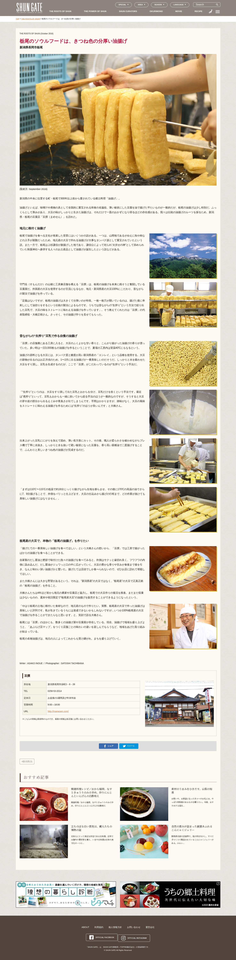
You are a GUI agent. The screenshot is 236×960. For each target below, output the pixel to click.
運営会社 (150, 927)
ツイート (129, 746)
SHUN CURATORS (128, 11)
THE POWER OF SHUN (95, 11)
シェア (108, 746)
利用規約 (98, 927)
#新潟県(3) (27, 761)
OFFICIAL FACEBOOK (101, 937)
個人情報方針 (115, 927)
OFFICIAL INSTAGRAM (134, 937)
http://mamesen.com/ (58, 711)
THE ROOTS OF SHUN (60, 11)
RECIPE (198, 11)
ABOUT (85, 927)
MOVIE (178, 11)
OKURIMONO (156, 11)
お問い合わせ (133, 927)
